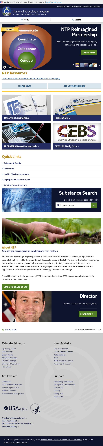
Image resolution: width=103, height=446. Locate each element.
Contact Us (9, 168)
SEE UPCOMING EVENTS (74, 86)
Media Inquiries (60, 355)
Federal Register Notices (63, 351)
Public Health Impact (62, 364)
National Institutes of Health (15, 442)
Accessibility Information (63, 381)
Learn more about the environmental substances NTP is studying (31, 78)
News (56, 358)
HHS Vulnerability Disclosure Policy (16, 423)
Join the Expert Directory (15, 185)
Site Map (57, 390)
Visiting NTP (58, 393)
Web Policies (58, 396)
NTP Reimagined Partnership (79, 32)
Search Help (58, 387)
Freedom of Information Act (13, 418)
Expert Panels (7, 355)
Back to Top (11, 329)
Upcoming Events (9, 349)
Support (97, 6)
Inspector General (9, 421)
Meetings (7, 351)
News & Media (76, 6)
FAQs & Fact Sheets (61, 349)
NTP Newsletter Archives (63, 361)
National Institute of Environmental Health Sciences (61, 439)
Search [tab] (78, 19)
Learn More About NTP (16, 287)
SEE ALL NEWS (24, 86)
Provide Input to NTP (10, 387)
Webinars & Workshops (11, 364)
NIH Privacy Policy (9, 426)
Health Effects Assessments (16, 174)
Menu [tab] (26, 19)
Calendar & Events (63, 6)
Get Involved (87, 6)
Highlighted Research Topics (17, 179)
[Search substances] (76, 205)
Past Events (6, 367)
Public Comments (9, 390)
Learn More (89, 52)
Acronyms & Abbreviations (64, 384)
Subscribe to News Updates (13, 393)
